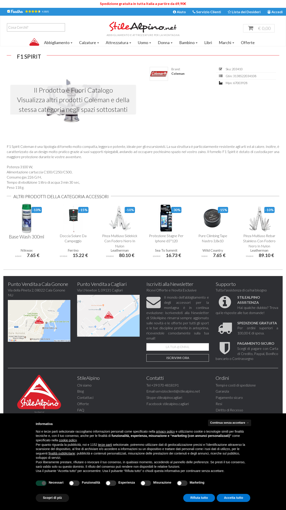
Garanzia (222, 391)
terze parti (105, 444)
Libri (208, 42)
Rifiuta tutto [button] (199, 497)
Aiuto (179, 12)
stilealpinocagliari (169, 397)
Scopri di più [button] (52, 497)
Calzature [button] (89, 42)
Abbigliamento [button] (58, 42)
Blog (80, 391)
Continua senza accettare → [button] (229, 422)
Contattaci (85, 397)
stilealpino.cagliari (176, 404)
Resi (219, 404)
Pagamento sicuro (229, 397)
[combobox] (36, 27)
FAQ (80, 410)
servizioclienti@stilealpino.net (177, 391)
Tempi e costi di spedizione (236, 385)
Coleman (178, 73)
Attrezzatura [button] (118, 42)
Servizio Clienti (207, 12)
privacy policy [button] (165, 431)
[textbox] (37, 27)
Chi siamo (84, 385)
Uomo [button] (144, 42)
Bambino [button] (188, 42)
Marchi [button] (226, 42)
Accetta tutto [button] (233, 497)
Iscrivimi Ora (177, 358)
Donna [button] (165, 42)
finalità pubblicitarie (61, 453)
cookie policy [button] (68, 440)
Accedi (275, 12)
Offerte (248, 42)
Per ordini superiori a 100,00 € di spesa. (257, 328)
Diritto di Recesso (229, 410)
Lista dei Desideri (244, 12)
